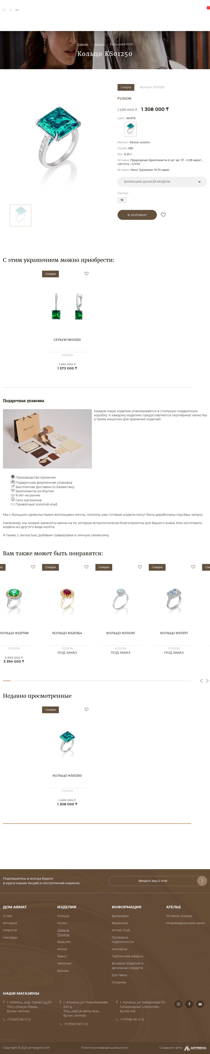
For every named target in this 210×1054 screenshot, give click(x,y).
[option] (58, 142)
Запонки (64, 963)
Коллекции (118, 23)
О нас (7, 916)
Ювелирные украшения (65, 23)
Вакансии (120, 923)
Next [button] (207, 681)
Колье (62, 949)
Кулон (62, 923)
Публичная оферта (127, 956)
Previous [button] (201, 681)
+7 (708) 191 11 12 (132, 1019)
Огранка (119, 982)
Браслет (64, 942)
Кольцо (99, 44)
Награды (10, 937)
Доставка (119, 975)
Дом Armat (12, 23)
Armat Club (121, 930)
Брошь (63, 970)
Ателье (158, 23)
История (10, 923)
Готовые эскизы (179, 916)
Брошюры (120, 916)
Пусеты (63, 934)
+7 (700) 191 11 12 (75, 1024)
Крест (62, 956)
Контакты (119, 949)
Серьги (63, 930)
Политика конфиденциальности (104, 1047)
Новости (10, 930)
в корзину (137, 215)
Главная (83, 44)
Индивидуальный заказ (185, 923)
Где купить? (197, 23)
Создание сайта (183, 1048)
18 (122, 200)
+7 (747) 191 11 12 (19, 1019)
